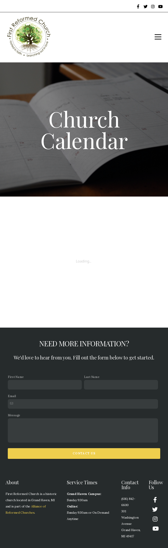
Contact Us (84, 453)
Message (14, 415)
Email (12, 396)
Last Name (91, 377)
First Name (16, 377)
